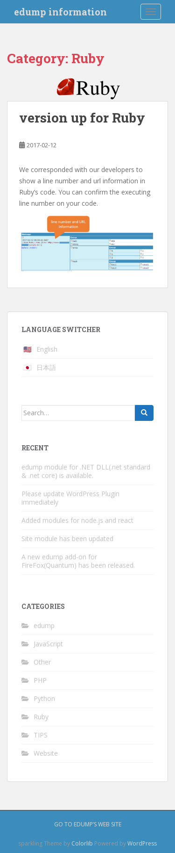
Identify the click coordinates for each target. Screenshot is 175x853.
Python (44, 698)
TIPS (41, 734)
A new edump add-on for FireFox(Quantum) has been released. (78, 561)
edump (44, 625)
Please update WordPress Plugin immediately (70, 497)
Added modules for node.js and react (77, 520)
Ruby (41, 716)
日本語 (46, 367)
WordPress (142, 843)
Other (42, 662)
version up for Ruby (82, 117)
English (46, 349)
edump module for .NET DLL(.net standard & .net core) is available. (85, 471)
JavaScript (48, 643)
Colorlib (82, 843)
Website (46, 753)
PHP (40, 680)
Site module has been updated (67, 538)
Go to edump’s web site (87, 824)
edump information (60, 12)
